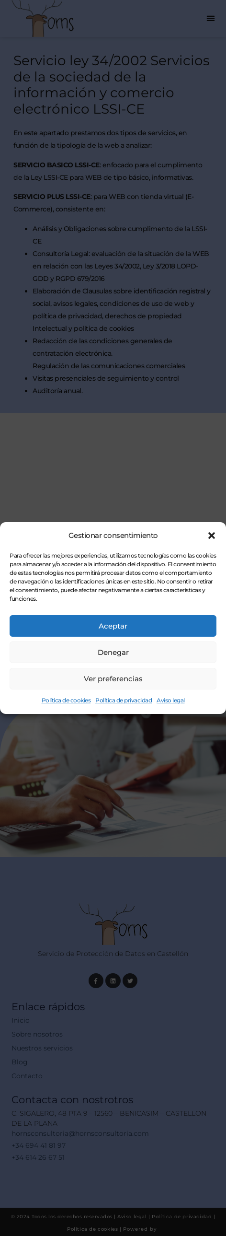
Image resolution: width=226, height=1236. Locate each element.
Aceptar (113, 625)
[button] (211, 535)
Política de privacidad (123, 700)
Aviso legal (171, 700)
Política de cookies (66, 700)
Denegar (113, 652)
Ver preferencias (113, 678)
